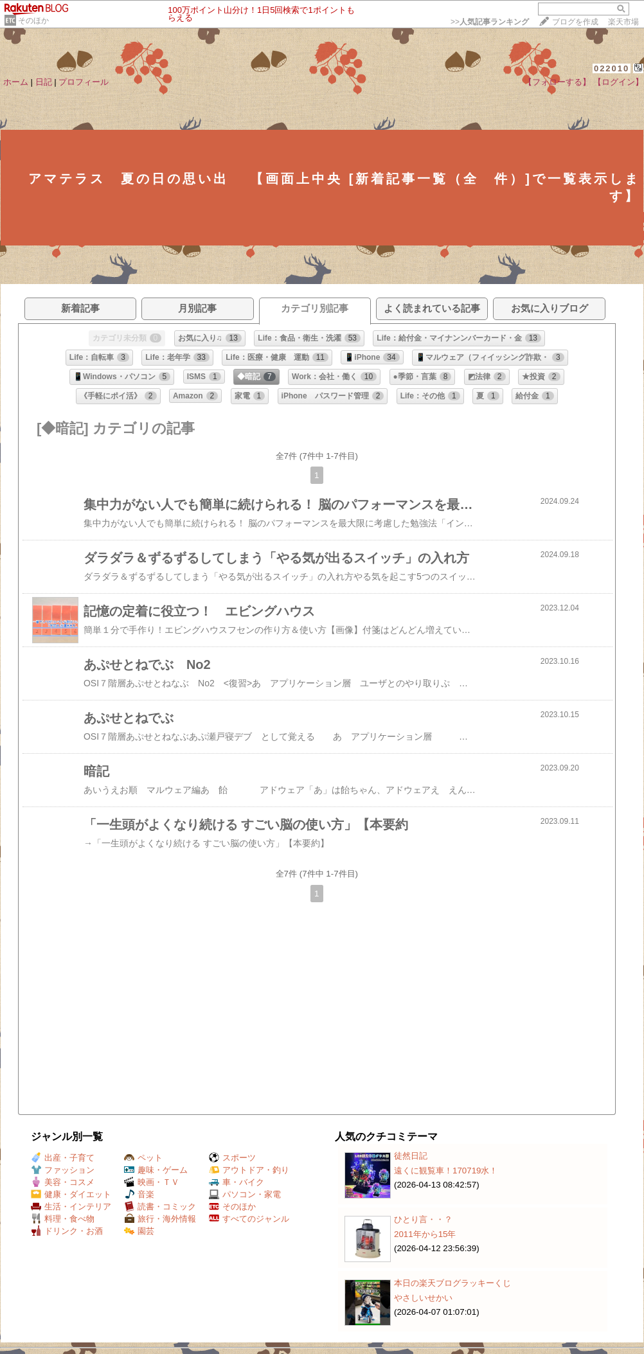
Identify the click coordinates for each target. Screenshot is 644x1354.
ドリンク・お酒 (67, 1231)
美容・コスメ (62, 1182)
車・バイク (236, 1182)
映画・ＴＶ (151, 1182)
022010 (611, 68)
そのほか (33, 20)
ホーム (15, 82)
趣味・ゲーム (156, 1170)
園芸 (139, 1231)
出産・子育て (62, 1157)
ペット (143, 1157)
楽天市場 (623, 21)
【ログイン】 (618, 82)
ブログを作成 (575, 21)
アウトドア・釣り (249, 1170)
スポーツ (232, 1157)
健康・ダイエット (71, 1194)
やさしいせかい (423, 1298)
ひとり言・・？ (423, 1219)
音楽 (139, 1194)
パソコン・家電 (245, 1194)
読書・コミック (160, 1206)
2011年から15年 (425, 1234)
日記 (43, 82)
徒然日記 (410, 1156)
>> (490, 21)
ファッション (62, 1170)
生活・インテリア (71, 1206)
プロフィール (83, 82)
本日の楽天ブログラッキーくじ (452, 1283)
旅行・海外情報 (160, 1219)
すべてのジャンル (249, 1219)
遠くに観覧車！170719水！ (445, 1170)
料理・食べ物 (62, 1219)
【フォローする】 (557, 82)
